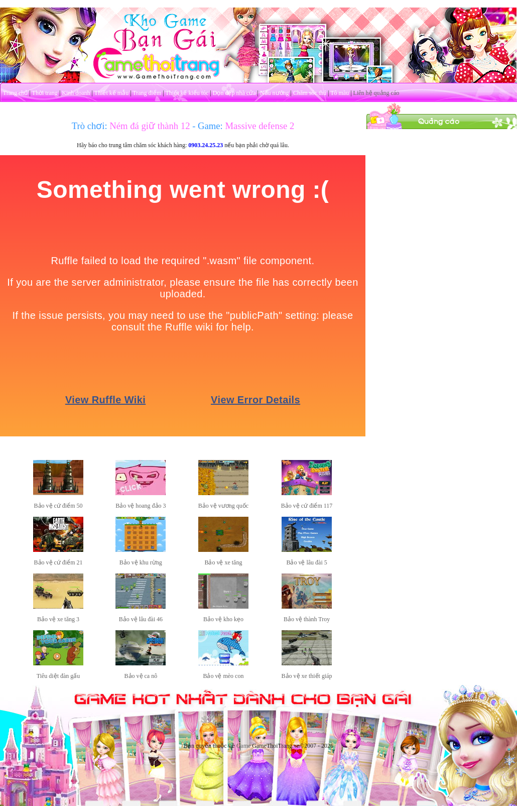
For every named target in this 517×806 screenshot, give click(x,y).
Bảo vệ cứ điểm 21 (58, 562)
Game (243, 745)
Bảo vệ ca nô (141, 675)
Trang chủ (15, 92)
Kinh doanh (76, 92)
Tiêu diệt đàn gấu (58, 675)
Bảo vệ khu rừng (140, 562)
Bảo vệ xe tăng (223, 562)
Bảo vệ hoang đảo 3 (140, 505)
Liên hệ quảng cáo (376, 92)
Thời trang (45, 92)
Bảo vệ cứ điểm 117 (307, 505)
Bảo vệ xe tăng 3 (58, 619)
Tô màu (339, 92)
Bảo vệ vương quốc (223, 505)
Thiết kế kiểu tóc (186, 92)
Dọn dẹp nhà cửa (234, 92)
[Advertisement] (441, 192)
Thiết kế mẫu (111, 92)
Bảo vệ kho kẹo (223, 619)
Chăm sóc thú (309, 92)
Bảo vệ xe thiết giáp (307, 675)
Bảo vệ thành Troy (307, 619)
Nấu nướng (274, 92)
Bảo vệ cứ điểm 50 (58, 505)
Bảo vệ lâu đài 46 (141, 619)
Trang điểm (147, 92)
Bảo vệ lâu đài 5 (306, 562)
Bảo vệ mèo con (223, 675)
